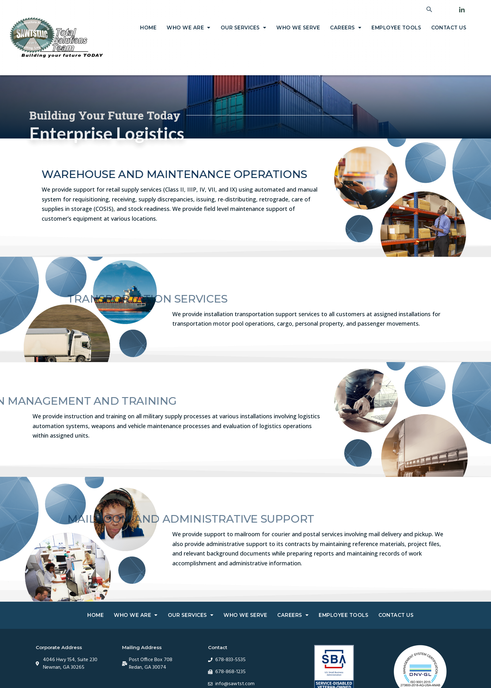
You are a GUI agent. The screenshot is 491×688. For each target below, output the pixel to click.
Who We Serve (298, 28)
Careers (345, 28)
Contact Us (448, 28)
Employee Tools (396, 28)
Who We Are (189, 28)
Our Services (244, 28)
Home (148, 28)
